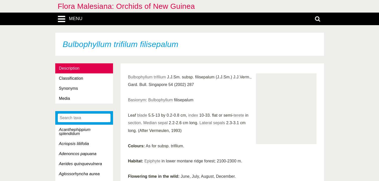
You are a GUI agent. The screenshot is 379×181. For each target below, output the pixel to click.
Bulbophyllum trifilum (147, 77)
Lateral (205, 123)
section (134, 123)
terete (239, 115)
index (193, 115)
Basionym (137, 100)
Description (69, 68)
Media (64, 98)
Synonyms (68, 88)
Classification (71, 78)
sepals (219, 123)
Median (150, 123)
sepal (163, 123)
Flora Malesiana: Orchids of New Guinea (126, 6)
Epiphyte (152, 161)
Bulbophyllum (160, 100)
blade (142, 115)
